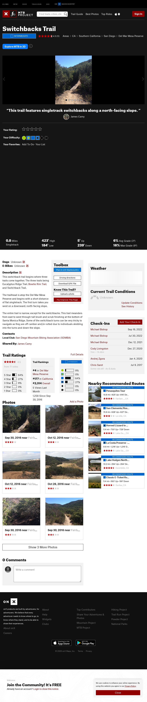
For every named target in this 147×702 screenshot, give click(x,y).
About (45, 609)
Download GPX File (67, 283)
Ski (48, 4)
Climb (5, 4)
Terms (80, 651)
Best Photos (92, 14)
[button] (5, 80)
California (47, 378)
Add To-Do (28, 144)
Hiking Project (119, 609)
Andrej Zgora (98, 358)
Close (118, 692)
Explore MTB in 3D (15, 46)
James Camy (77, 116)
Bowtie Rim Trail (37, 284)
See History (127, 306)
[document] (118, 688)
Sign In (138, 13)
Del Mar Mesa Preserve (131, 35)
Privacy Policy (130, 686)
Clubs (45, 623)
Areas (66, 35)
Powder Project (119, 619)
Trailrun (37, 4)
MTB (16, 4)
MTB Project (83, 627)
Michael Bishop (99, 329)
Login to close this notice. (46, 689)
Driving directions (67, 277)
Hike (24, 4)
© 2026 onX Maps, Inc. (65, 651)
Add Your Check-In (130, 322)
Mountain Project (86, 622)
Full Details (77, 354)
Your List (40, 144)
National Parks (119, 623)
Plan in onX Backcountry (67, 270)
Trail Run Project (120, 614)
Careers (7, 632)
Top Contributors (86, 609)
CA (74, 35)
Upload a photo (67, 294)
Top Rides (106, 14)
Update (131, 302)
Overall (46, 383)
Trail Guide (77, 14)
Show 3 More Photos (42, 547)
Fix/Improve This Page (67, 299)
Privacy (89, 651)
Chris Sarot (97, 364)
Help (44, 614)
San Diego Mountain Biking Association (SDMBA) (43, 337)
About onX (9, 628)
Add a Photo (76, 401)
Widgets (46, 619)
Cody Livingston (99, 348)
